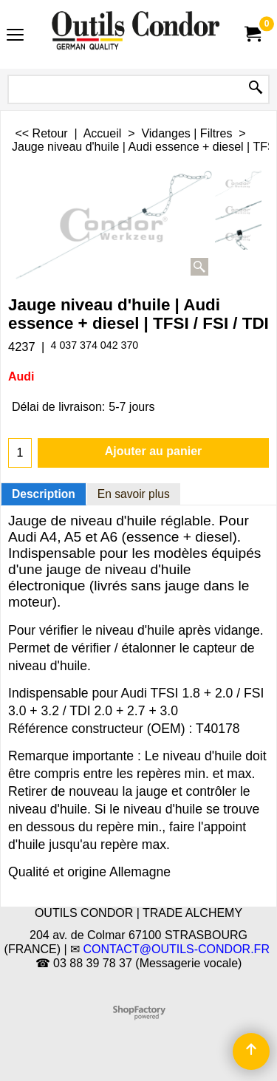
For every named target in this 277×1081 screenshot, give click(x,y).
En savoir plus (134, 494)
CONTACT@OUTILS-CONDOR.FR (176, 949)
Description (43, 494)
